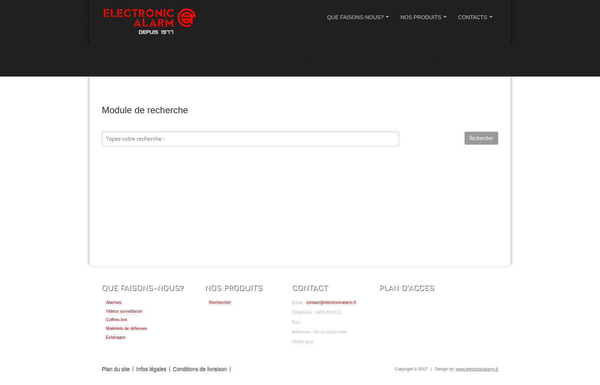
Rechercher (220, 302)
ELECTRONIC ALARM (149, 22)
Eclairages (116, 337)
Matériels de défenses (126, 328)
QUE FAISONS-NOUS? (359, 19)
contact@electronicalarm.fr (331, 302)
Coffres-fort (116, 319)
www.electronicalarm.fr (477, 369)
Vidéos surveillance (124, 311)
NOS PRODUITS (424, 19)
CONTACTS (477, 19)
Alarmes (113, 302)
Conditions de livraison (200, 369)
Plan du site (116, 369)
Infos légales (151, 369)
